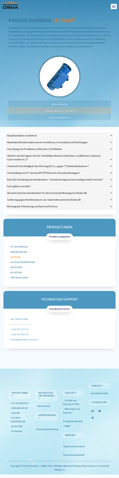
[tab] (59, 139)
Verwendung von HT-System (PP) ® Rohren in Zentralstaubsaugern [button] (59, 176)
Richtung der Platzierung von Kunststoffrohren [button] (59, 210)
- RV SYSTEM (15, 271)
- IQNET (67, 429)
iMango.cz (60, 473)
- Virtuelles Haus (18, 281)
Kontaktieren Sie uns (59, 312)
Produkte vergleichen (59, 240)
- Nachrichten (43, 409)
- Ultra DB (14, 260)
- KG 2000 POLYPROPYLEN (22, 266)
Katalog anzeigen (59, 119)
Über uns (70, 438)
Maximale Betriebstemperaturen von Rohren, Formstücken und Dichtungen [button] (59, 146)
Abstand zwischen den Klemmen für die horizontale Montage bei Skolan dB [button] (59, 196)
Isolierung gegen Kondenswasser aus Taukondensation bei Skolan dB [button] (59, 203)
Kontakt (97, 389)
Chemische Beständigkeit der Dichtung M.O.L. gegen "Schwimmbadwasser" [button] (59, 170)
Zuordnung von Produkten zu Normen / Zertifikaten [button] (59, 152)
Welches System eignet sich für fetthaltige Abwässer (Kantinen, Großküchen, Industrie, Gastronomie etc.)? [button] (59, 161)
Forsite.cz (92, 469)
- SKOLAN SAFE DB (18, 255)
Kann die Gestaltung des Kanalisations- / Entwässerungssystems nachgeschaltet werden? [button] (59, 183)
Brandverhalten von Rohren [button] (59, 139)
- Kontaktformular (99, 397)
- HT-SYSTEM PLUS (18, 250)
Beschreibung (59, 104)
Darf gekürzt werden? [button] (59, 190)
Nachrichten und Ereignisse (46, 399)
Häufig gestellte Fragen (59, 112)
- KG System (15, 276)
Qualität (70, 396)
